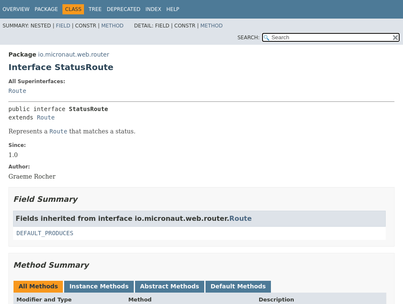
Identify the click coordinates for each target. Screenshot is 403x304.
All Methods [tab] (38, 286)
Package (46, 9)
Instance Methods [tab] (98, 286)
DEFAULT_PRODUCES (44, 233)
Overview (16, 9)
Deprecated (124, 9)
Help (172, 9)
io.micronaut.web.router (73, 54)
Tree (95, 9)
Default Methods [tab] (238, 286)
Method (112, 26)
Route (17, 90)
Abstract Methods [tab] (169, 286)
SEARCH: (249, 38)
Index (154, 9)
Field (63, 26)
